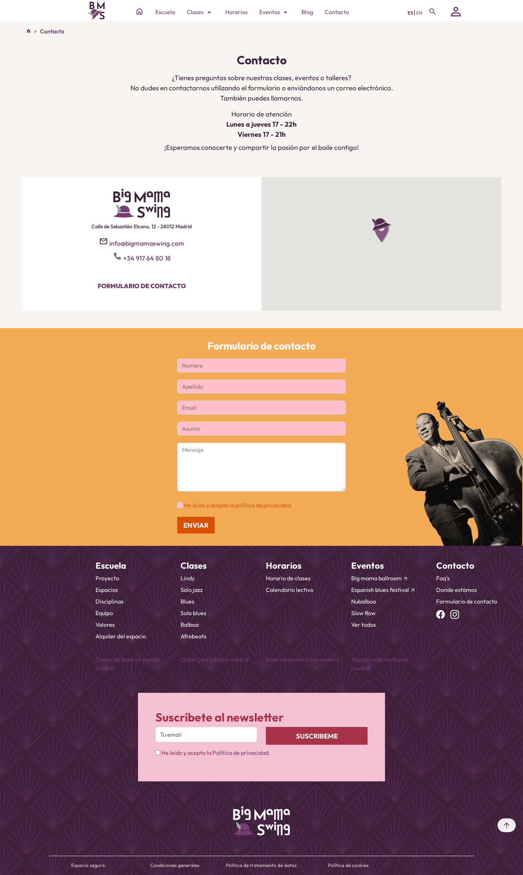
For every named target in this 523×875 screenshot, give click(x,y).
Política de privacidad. (241, 752)
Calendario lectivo (289, 589)
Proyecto (107, 578)
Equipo (104, 613)
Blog (307, 12)
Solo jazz (192, 589)
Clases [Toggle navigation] (200, 12)
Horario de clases (288, 578)
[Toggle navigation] (432, 11)
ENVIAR (195, 525)
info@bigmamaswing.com (146, 243)
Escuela (165, 12)
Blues (187, 601)
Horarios (236, 12)
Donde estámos (456, 589)
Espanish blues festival (383, 589)
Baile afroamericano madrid (302, 659)
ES (411, 13)
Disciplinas (109, 601)
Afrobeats (193, 636)
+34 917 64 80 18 (147, 258)
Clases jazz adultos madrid (214, 659)
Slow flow (363, 613)
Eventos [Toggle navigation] (274, 12)
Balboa (190, 624)
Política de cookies (348, 865)
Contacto (337, 12)
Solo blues (193, 613)
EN (419, 13)
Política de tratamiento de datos (261, 865)
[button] (381, 230)
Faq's (443, 578)
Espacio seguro (88, 865)
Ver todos (363, 624)
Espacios (107, 589)
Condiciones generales (174, 865)
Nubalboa (363, 601)
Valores (105, 624)
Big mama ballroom (379, 578)
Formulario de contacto (142, 286)
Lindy (188, 578)
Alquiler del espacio (121, 636)
